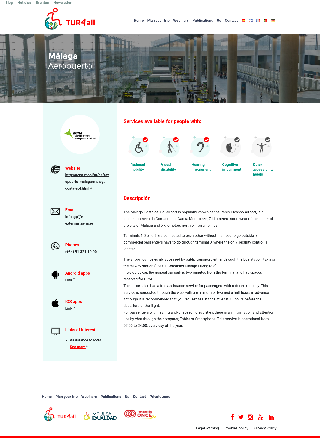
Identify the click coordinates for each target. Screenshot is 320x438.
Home (139, 20)
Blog (9, 2)
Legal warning (207, 428)
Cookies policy (236, 428)
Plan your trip (158, 20)
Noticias (24, 2)
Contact (231, 20)
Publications (202, 20)
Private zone (160, 396)
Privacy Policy (265, 428)
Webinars (181, 20)
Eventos (42, 2)
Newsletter (63, 2)
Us (219, 20)
